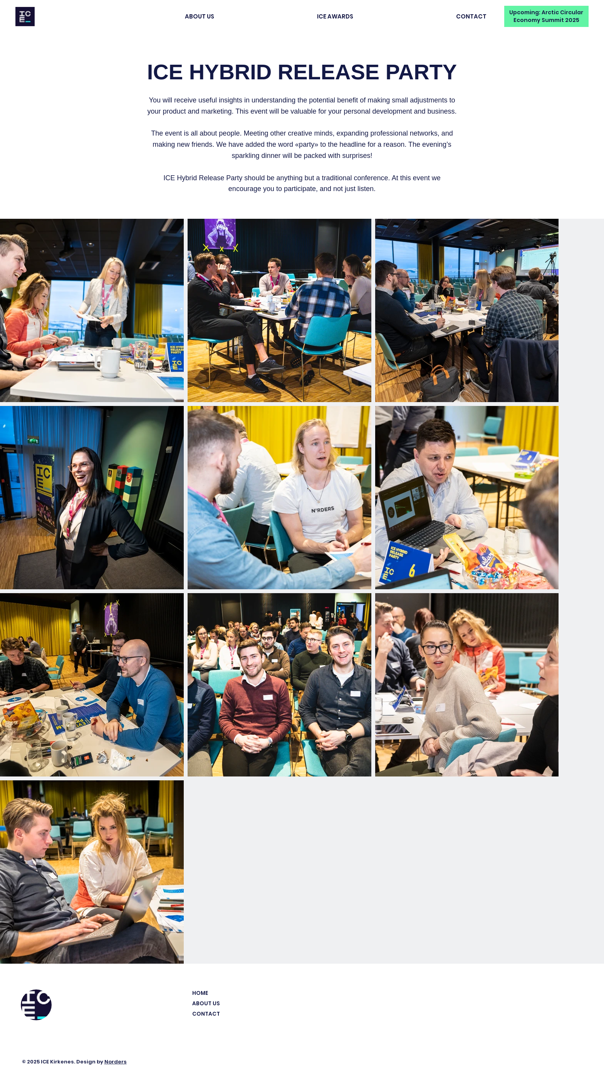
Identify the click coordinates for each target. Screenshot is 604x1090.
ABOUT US (206, 1003)
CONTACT (206, 1014)
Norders (115, 1061)
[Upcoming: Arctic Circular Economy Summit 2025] (546, 16)
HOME (200, 993)
